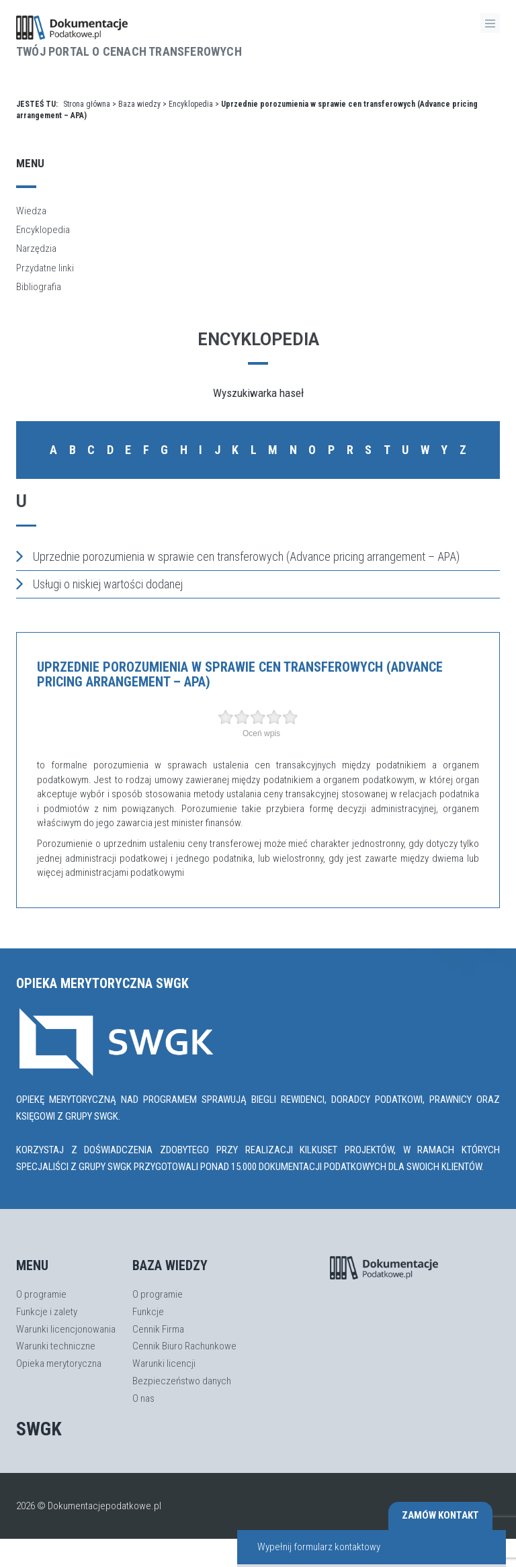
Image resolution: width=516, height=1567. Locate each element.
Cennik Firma (158, 1329)
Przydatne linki (45, 268)
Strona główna (86, 104)
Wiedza (31, 211)
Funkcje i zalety (46, 1312)
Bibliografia (38, 287)
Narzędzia (36, 248)
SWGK (39, 1429)
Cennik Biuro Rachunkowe (184, 1346)
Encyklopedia (191, 104)
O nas (143, 1398)
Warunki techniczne (55, 1346)
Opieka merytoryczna (58, 1363)
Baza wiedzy (139, 104)
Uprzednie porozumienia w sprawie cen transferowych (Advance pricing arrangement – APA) (238, 556)
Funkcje (148, 1312)
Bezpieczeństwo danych (181, 1381)
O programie (41, 1294)
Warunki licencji (164, 1363)
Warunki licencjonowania (66, 1329)
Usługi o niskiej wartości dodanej (99, 583)
